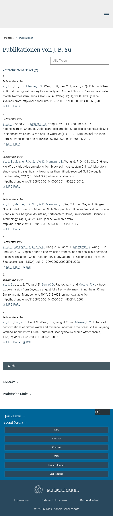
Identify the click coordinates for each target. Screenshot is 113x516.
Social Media (15, 422)
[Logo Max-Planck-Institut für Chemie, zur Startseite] (50, 14)
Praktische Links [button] (17, 394)
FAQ (56, 456)
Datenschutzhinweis (54, 500)
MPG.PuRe (11, 106)
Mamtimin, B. (54, 161)
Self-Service (56, 473)
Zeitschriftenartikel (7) (20, 70)
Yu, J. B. (8, 86)
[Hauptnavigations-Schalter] (106, 14)
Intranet (56, 438)
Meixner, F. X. (34, 86)
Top (106, 412)
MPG (56, 429)
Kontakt (56, 447)
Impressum (21, 500)
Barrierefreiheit (89, 500)
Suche (12, 366)
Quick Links (15, 416)
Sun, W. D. (38, 161)
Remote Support (56, 465)
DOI (27, 267)
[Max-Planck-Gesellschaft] (40, 490)
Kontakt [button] (11, 382)
